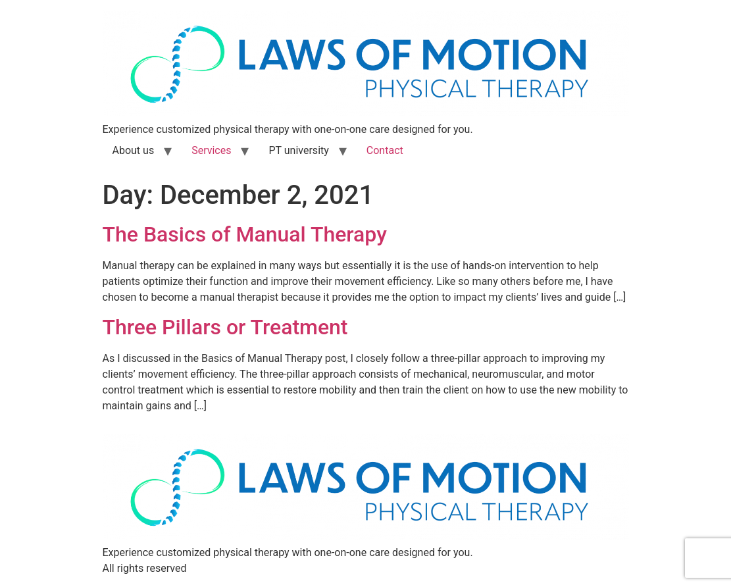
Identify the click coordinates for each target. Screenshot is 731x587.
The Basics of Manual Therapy (245, 234)
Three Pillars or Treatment (225, 327)
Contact (384, 150)
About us (134, 150)
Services (211, 150)
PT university (298, 150)
